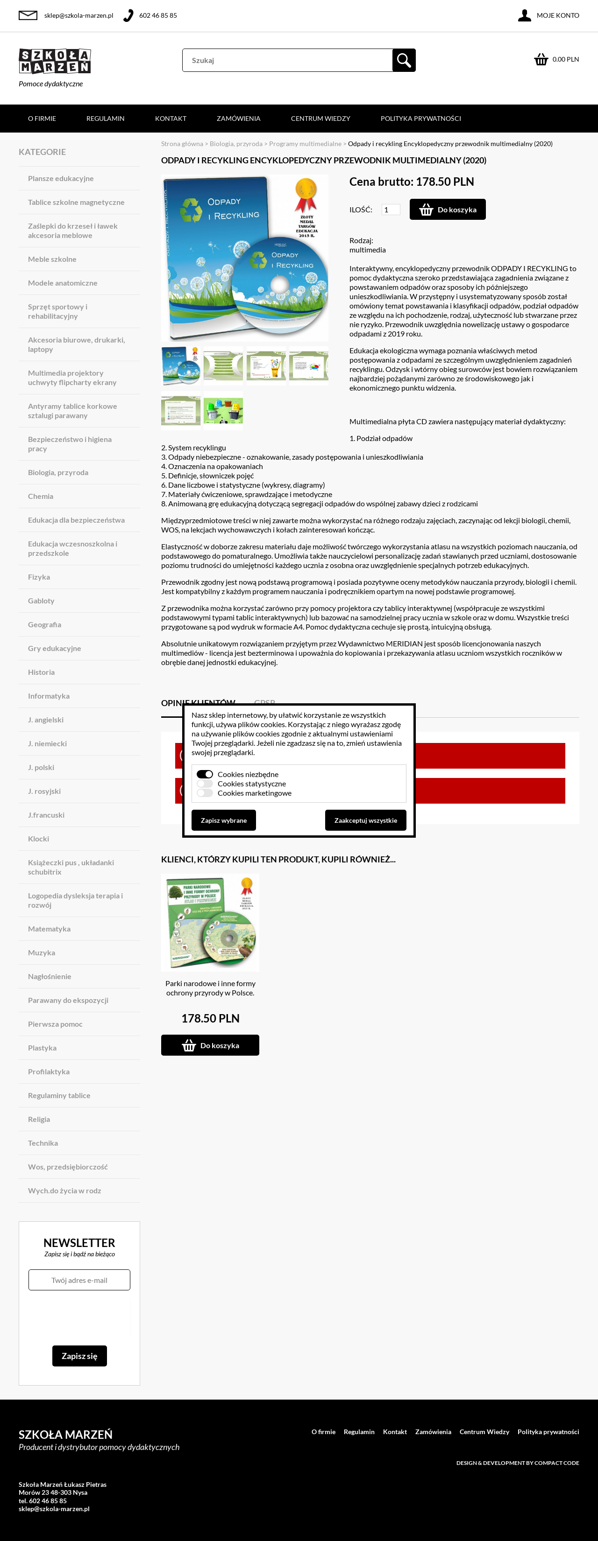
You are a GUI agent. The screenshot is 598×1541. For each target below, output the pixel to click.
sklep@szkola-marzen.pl (79, 15)
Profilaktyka (49, 1071)
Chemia (40, 495)
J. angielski (46, 719)
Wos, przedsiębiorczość (68, 1166)
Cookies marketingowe (255, 792)
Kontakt (170, 118)
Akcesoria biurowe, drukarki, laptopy (76, 344)
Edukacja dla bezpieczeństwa (76, 519)
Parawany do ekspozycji (68, 999)
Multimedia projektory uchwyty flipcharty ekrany (72, 377)
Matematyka (49, 928)
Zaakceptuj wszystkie (366, 820)
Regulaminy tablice (59, 1095)
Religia (39, 1118)
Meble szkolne (52, 258)
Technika (43, 1142)
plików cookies (261, 724)
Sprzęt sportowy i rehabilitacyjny (57, 311)
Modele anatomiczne (63, 282)
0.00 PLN (566, 59)
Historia (41, 671)
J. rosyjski (44, 790)
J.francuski (46, 814)
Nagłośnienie (49, 976)
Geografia (44, 624)
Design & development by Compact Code (517, 1462)
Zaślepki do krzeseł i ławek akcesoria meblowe (73, 230)
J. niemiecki (47, 743)
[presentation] (79, 1318)
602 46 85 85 (158, 15)
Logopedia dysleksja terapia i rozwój (75, 900)
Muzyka (41, 952)
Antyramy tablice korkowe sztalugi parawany (72, 410)
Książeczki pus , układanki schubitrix (71, 867)
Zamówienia (239, 118)
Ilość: (360, 209)
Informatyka (49, 695)
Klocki (38, 838)
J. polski (41, 767)
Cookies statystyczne (252, 783)
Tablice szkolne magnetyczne (76, 201)
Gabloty (41, 600)
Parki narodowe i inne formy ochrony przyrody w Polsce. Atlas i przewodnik (210, 992)
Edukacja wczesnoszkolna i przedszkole (72, 548)
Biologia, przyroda (58, 472)
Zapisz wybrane (224, 820)
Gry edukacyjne (54, 648)
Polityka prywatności (421, 118)
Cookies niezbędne (248, 774)
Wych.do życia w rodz (64, 1190)
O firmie (42, 118)
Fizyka (39, 576)
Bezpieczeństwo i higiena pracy (70, 443)
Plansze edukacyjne (61, 178)
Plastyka (42, 1047)
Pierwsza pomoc (55, 1023)
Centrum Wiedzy (320, 118)
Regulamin (105, 118)
